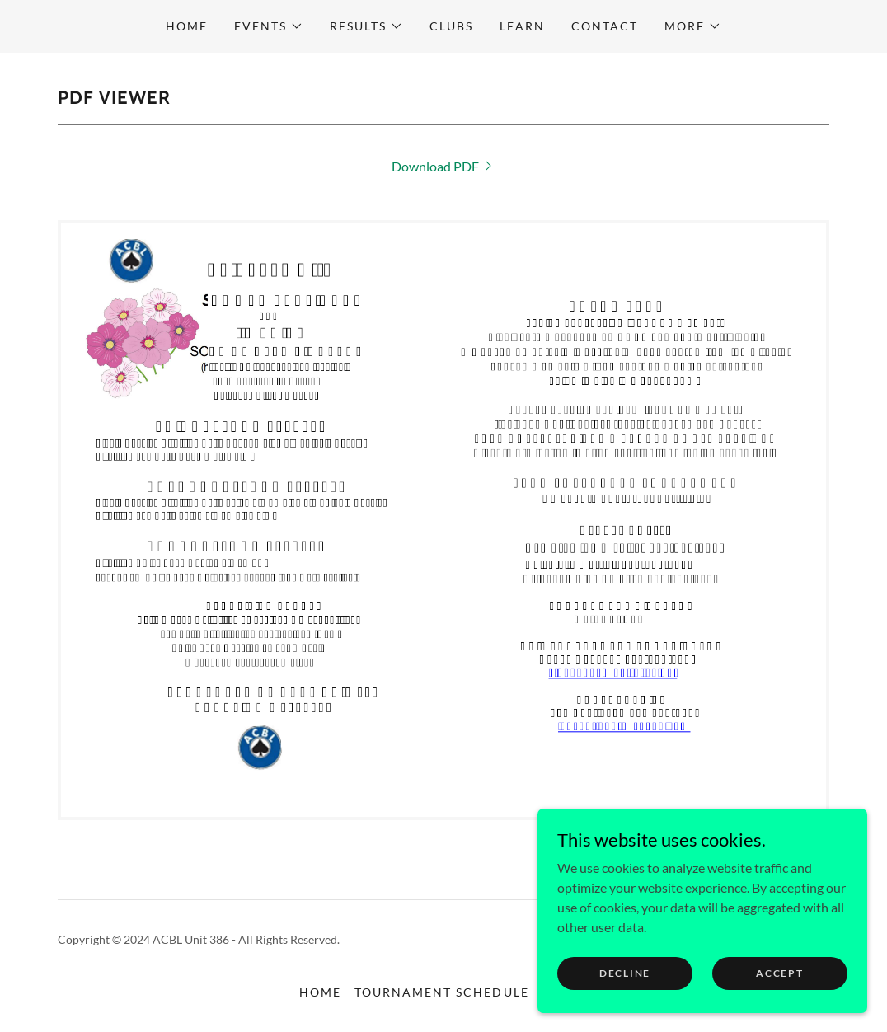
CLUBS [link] (451, 26)
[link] (443, 166)
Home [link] (187, 26)
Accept (779, 973)
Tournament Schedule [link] (441, 992)
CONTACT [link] (604, 26)
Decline (624, 973)
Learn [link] (522, 26)
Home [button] (320, 992)
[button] (268, 26)
